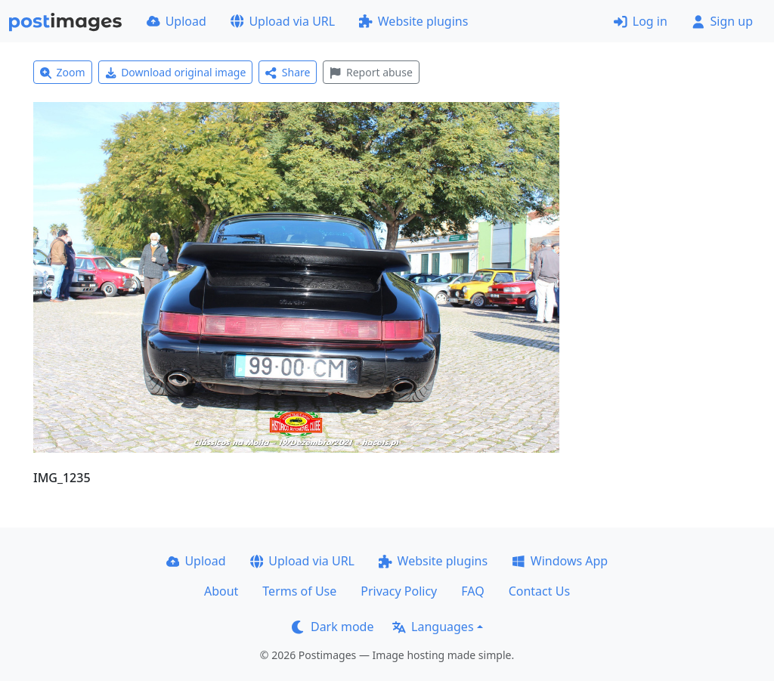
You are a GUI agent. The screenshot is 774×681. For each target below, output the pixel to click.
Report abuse (371, 72)
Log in (640, 21)
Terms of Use (299, 591)
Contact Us (539, 591)
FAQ (472, 591)
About (221, 591)
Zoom (62, 72)
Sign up (722, 21)
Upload (176, 21)
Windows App (560, 561)
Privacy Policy (399, 591)
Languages (432, 626)
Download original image (175, 72)
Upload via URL (283, 21)
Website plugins (413, 21)
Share (287, 72)
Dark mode (332, 626)
